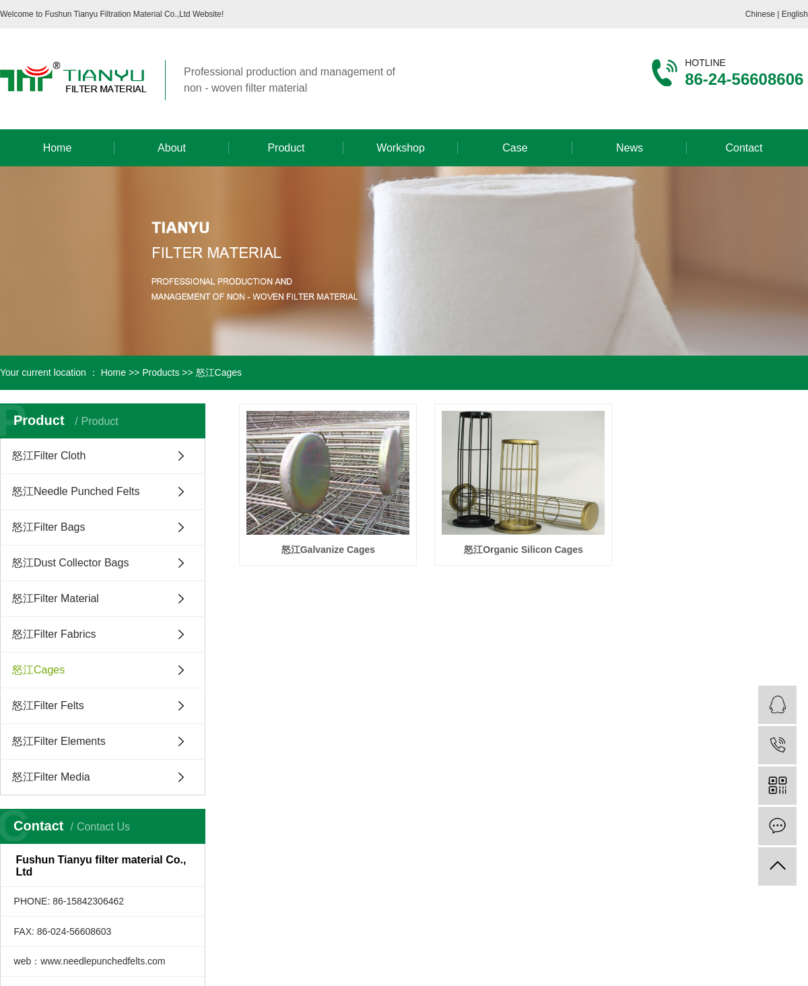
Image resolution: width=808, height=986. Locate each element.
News (629, 148)
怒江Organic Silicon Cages (523, 549)
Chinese (761, 14)
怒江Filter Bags (48, 527)
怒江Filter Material (55, 598)
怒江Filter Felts (48, 705)
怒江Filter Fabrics (54, 634)
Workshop (400, 148)
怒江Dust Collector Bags (70, 562)
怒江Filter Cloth (49, 455)
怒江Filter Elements (59, 741)
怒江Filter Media (51, 777)
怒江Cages (219, 372)
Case (514, 148)
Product (285, 148)
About (172, 148)
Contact (743, 148)
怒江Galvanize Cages (328, 549)
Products (160, 372)
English (795, 14)
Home (57, 148)
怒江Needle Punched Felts (75, 491)
